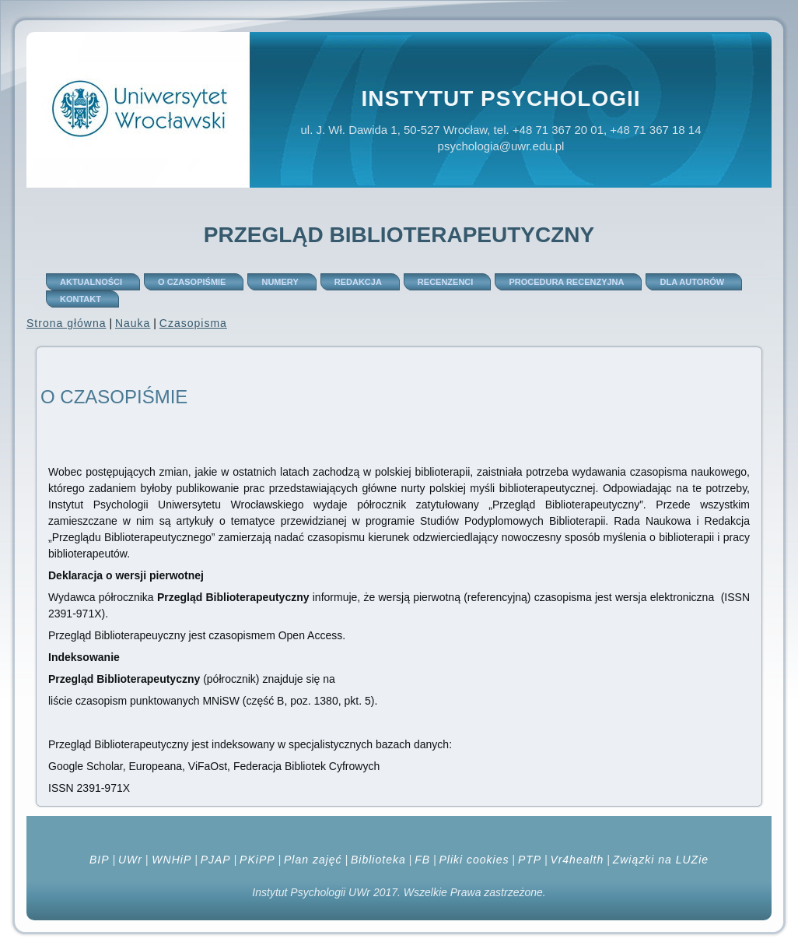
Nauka (132, 323)
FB (422, 859)
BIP (99, 859)
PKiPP (257, 859)
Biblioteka (378, 859)
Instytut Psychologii (500, 98)
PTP (529, 859)
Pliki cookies (474, 859)
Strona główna (66, 323)
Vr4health (577, 859)
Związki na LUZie (661, 859)
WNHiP (169, 859)
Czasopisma (193, 323)
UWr (130, 859)
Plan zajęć (313, 859)
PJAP (216, 859)
